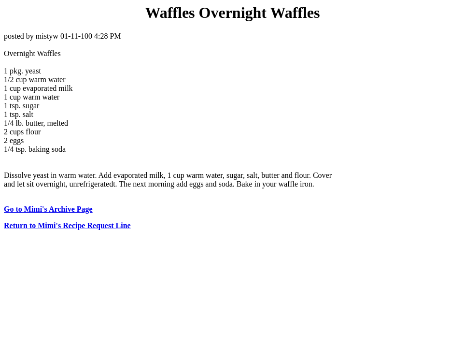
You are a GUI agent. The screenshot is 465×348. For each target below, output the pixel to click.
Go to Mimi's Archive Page (48, 209)
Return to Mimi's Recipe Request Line (67, 225)
